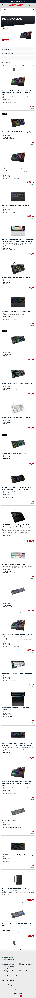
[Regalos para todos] (26, 971)
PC (4, 13)
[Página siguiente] (25, 69)
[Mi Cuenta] (29, 5)
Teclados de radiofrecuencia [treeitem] (8, 53)
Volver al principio (18, 949)
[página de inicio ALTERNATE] (16, 5)
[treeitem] (18, 58)
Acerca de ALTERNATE (18, 980)
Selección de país (18, 993)
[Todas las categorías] (2, 5)
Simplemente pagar (18, 985)
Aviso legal (18, 990)
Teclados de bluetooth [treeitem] (7, 49)
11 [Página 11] (21, 69)
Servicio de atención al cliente (18, 976)
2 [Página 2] (17, 69)
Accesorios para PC (10, 13)
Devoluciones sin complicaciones (18, 1)
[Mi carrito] (33, 5)
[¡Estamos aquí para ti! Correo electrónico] (26, 964)
